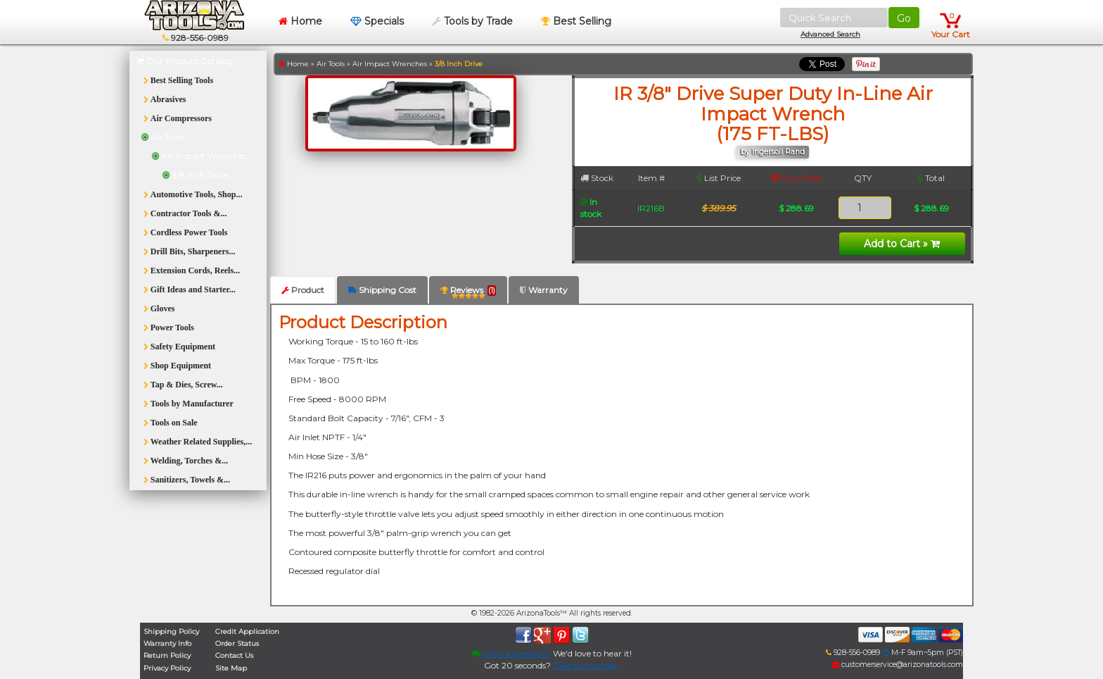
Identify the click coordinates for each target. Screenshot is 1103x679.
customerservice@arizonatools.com (897, 664)
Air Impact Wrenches (389, 63)
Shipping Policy (171, 631)
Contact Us (234, 655)
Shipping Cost (382, 290)
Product (302, 290)
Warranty (544, 290)
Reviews (468, 293)
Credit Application (247, 631)
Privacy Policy (167, 668)
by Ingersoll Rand (773, 151)
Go (904, 18)
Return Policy (167, 655)
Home (300, 21)
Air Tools (331, 63)
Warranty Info (167, 643)
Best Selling (576, 21)
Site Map (231, 668)
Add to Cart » (902, 243)
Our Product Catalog (184, 61)
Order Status (237, 643)
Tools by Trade (472, 21)
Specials (377, 21)
